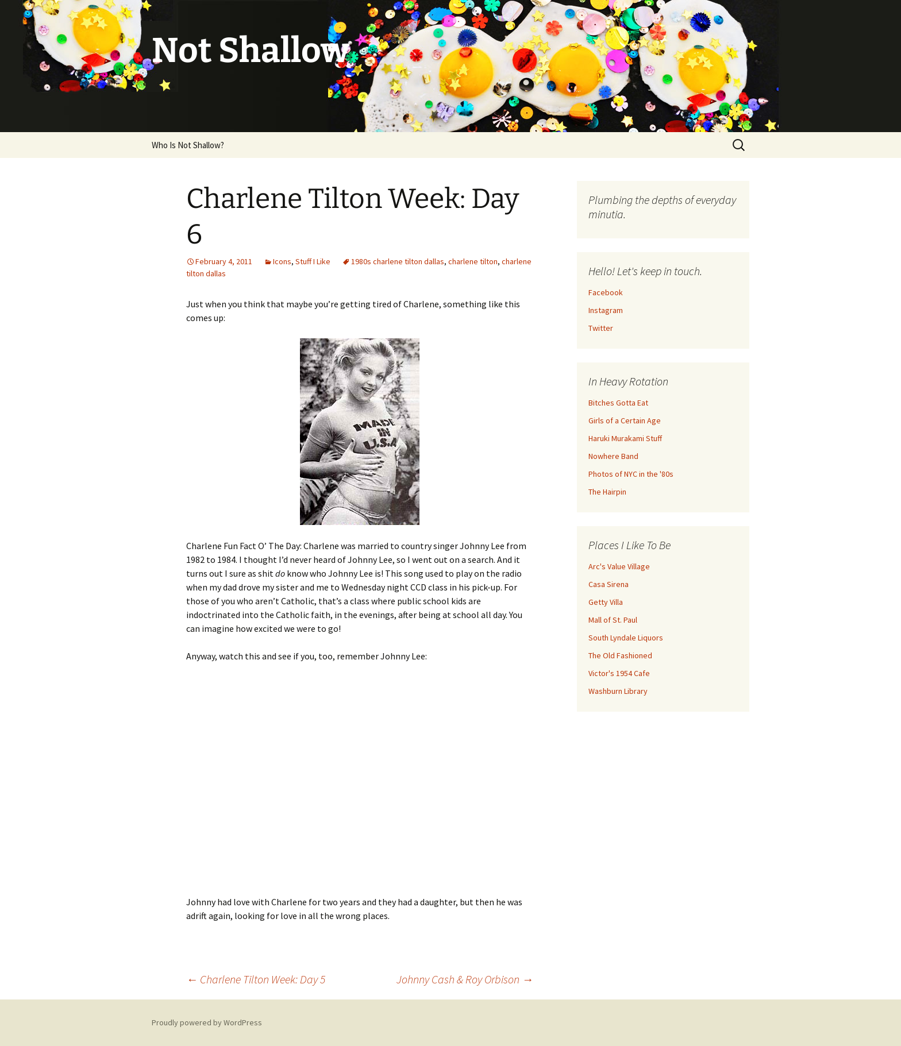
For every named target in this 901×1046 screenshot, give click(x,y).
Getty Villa (605, 602)
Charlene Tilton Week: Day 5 (255, 979)
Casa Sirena (608, 584)
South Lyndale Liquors (625, 637)
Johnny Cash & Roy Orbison (464, 979)
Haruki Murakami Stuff (625, 438)
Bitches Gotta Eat (618, 402)
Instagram (605, 310)
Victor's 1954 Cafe (619, 673)
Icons (282, 261)
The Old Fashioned (620, 655)
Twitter (600, 328)
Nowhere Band (613, 456)
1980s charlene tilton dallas (397, 261)
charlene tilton (473, 261)
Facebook (605, 292)
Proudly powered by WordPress (207, 1022)
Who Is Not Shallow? (188, 145)
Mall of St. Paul (612, 620)
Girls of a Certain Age (624, 420)
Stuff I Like (312, 261)
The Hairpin (607, 492)
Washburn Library (618, 691)
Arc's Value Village (619, 566)
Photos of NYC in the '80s (630, 474)
